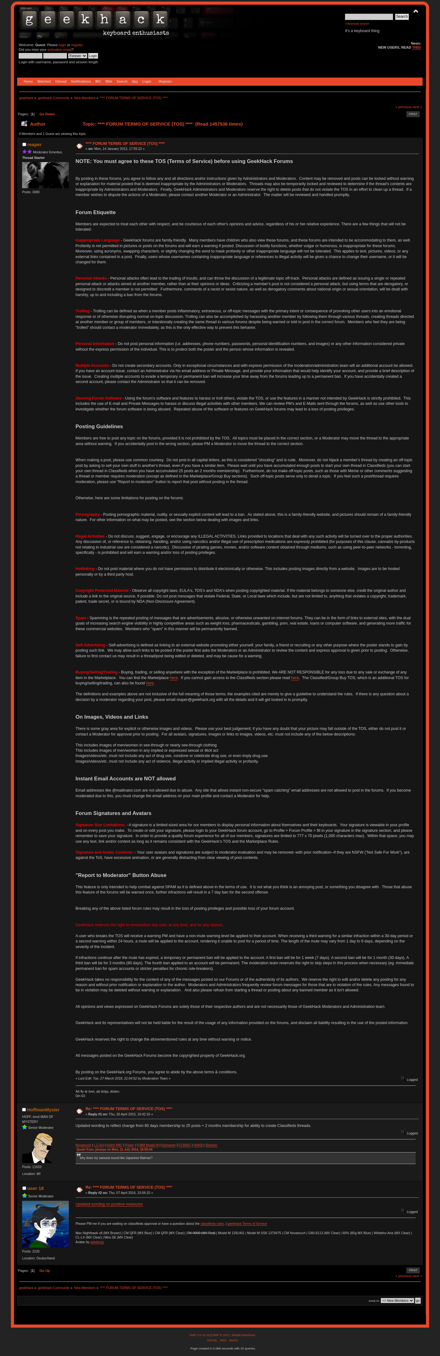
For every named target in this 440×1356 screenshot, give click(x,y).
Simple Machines (243, 1335)
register (77, 45)
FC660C (184, 1145)
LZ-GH (99, 1145)
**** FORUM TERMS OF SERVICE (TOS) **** (125, 143)
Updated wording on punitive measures (109, 1204)
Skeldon (211, 1145)
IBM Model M (148, 1145)
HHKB (197, 1145)
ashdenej (97, 1242)
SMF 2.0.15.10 (200, 1335)
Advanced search (357, 23)
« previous (403, 107)
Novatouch (84, 1145)
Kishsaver (168, 1145)
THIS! (416, 47)
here (173, 678)
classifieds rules (212, 1223)
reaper (34, 144)
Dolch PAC (114, 1145)
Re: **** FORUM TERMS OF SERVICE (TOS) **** (129, 1109)
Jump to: (374, 1300)
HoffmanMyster (43, 1109)
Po (127, 1145)
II (136, 1145)
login (62, 45)
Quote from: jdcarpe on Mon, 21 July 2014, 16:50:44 (115, 1149)
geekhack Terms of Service (247, 1223)
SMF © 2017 (221, 1335)
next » (417, 107)
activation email (60, 49)
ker (131, 1145)
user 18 (35, 1188)
